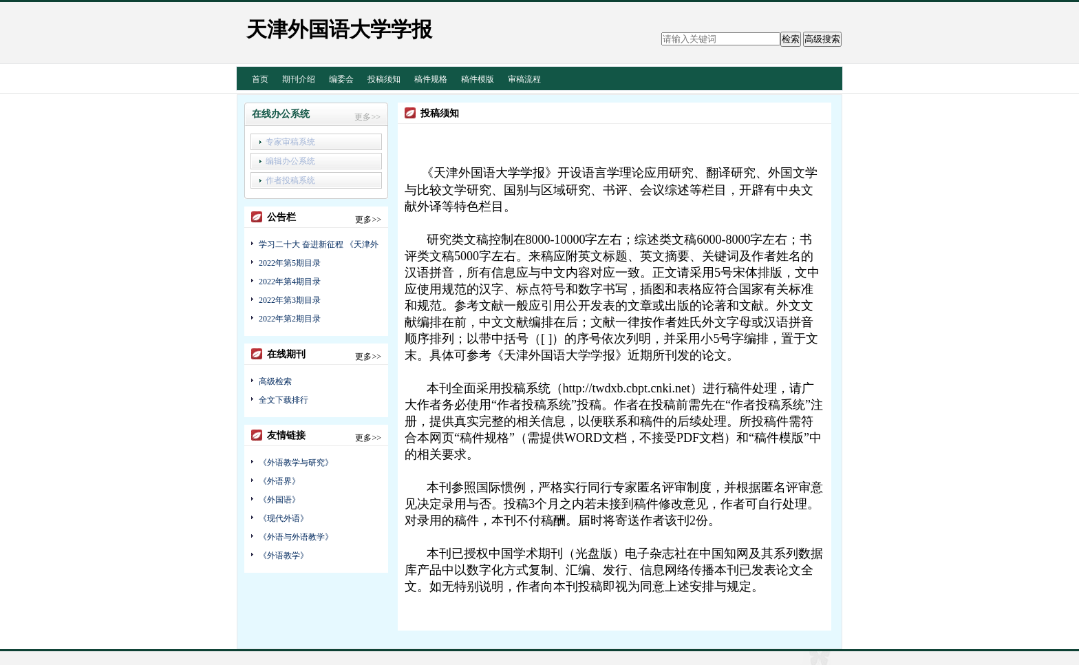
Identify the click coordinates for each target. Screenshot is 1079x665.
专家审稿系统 (290, 142)
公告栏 (281, 217)
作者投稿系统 (290, 180)
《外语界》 (279, 481)
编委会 (341, 79)
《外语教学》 (283, 555)
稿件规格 (430, 79)
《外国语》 (279, 500)
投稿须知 (383, 79)
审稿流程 (524, 79)
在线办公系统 (281, 114)
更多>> (367, 117)
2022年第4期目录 (290, 281)
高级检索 (275, 381)
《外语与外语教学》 (296, 537)
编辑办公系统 (290, 161)
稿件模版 (477, 79)
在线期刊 (286, 354)
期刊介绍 (298, 79)
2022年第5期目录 (290, 263)
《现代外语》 (283, 518)
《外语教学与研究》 (296, 462)
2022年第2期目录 (290, 319)
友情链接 (286, 435)
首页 (260, 79)
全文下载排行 (283, 400)
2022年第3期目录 (290, 300)
